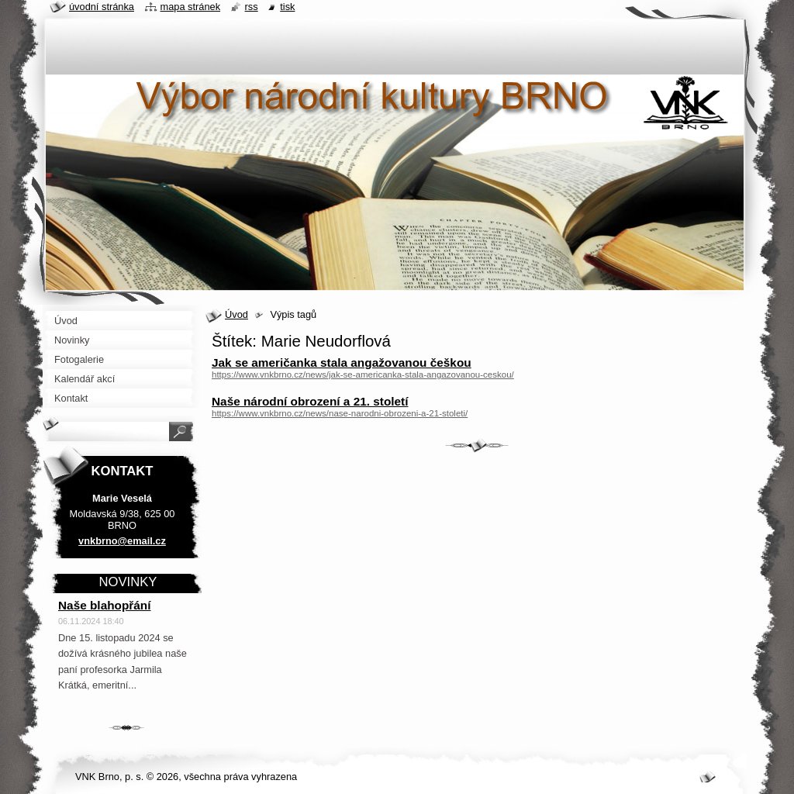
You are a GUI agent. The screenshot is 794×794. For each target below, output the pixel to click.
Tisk (287, 6)
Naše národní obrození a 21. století (310, 401)
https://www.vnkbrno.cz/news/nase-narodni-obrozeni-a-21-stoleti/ (340, 413)
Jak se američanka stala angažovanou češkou (341, 362)
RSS (251, 6)
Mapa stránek (191, 6)
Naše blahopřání (104, 605)
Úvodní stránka (101, 6)
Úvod (236, 314)
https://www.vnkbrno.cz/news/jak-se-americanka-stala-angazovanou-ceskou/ (363, 374)
